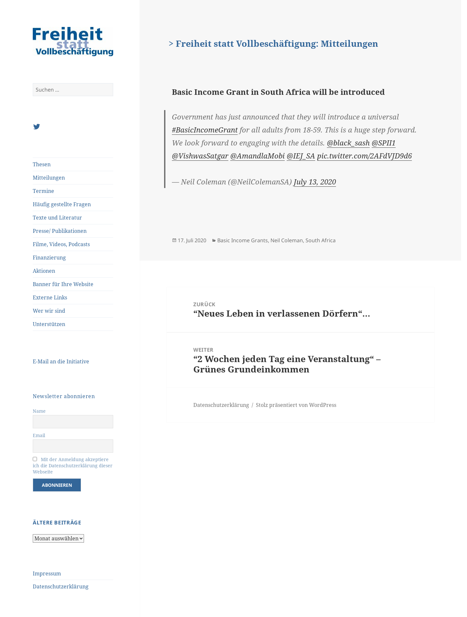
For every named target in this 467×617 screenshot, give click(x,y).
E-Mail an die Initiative (61, 361)
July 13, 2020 (315, 181)
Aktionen (44, 270)
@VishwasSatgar (200, 155)
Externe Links (50, 297)
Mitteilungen (49, 177)
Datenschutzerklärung (61, 586)
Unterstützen (49, 324)
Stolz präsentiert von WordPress (296, 405)
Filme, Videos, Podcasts (61, 244)
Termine (43, 191)
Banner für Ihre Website (63, 284)
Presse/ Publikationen (60, 230)
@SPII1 (384, 142)
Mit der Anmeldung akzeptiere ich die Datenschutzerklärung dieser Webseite (73, 465)
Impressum (47, 573)
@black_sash (348, 142)
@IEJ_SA (301, 155)
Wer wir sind (49, 310)
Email (39, 435)
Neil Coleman (286, 240)
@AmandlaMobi (257, 155)
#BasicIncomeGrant (205, 129)
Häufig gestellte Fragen (62, 204)
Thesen (42, 164)
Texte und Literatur (57, 217)
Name (39, 411)
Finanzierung (49, 257)
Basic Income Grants (242, 240)
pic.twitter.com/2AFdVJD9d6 (364, 155)
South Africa (320, 240)
